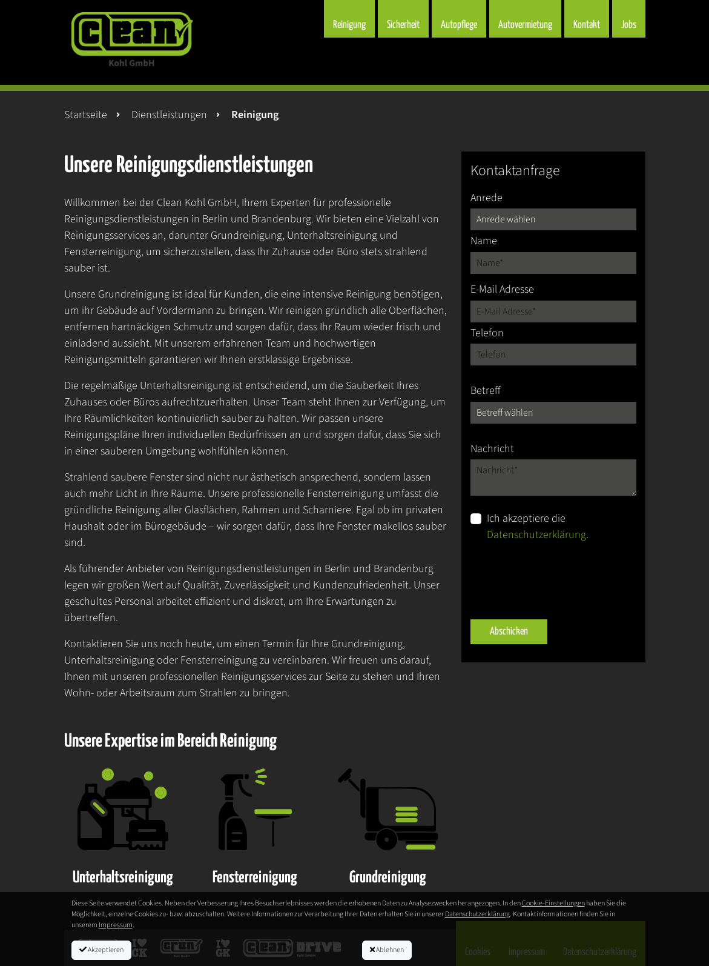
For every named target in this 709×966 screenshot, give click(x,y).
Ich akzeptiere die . (538, 526)
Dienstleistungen (169, 114)
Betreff (485, 390)
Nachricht (492, 448)
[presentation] (562, 581)
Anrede (486, 197)
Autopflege (459, 25)
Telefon (487, 333)
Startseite (85, 114)
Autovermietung (525, 25)
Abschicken (509, 632)
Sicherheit (403, 25)
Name (483, 240)
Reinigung (349, 25)
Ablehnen (387, 950)
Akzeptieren (101, 950)
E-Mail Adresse (502, 289)
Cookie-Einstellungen (553, 903)
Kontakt (586, 25)
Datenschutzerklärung (536, 534)
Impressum (116, 925)
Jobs (628, 25)
